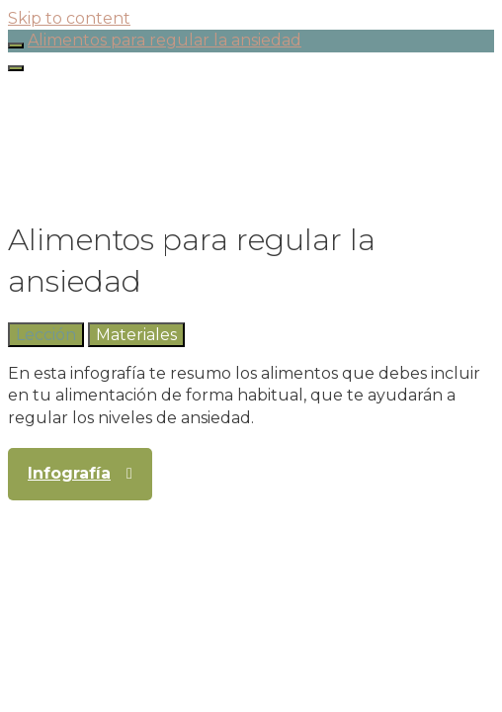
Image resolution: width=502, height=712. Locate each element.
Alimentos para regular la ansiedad (164, 40)
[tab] (46, 334)
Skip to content (69, 18)
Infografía (69, 473)
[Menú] (16, 68)
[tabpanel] (251, 396)
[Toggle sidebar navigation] (16, 45)
